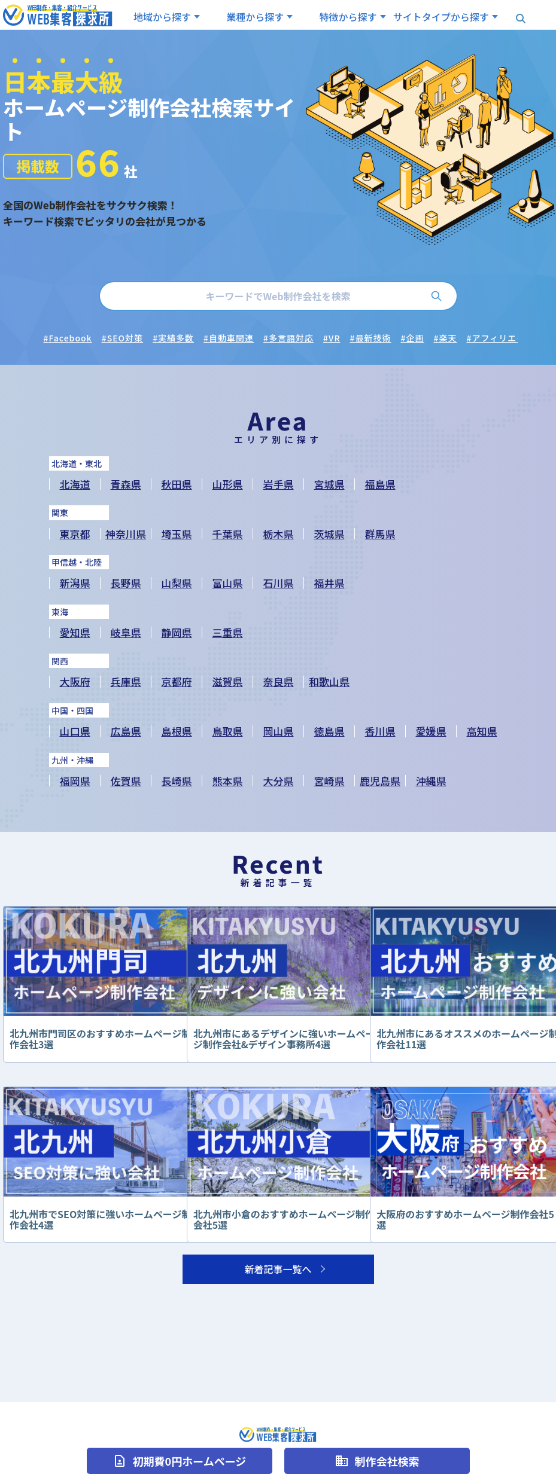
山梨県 (177, 582)
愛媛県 (431, 731)
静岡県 (177, 632)
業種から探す (255, 17)
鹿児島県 (380, 780)
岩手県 (278, 484)
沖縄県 (431, 780)
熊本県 (227, 780)
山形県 (227, 484)
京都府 (177, 681)
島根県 (177, 731)
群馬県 (380, 533)
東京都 (75, 533)
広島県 (126, 731)
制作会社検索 (377, 1461)
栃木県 (278, 533)
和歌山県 (329, 681)
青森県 (126, 484)
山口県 (75, 731)
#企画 (412, 338)
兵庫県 (126, 681)
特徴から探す (348, 17)
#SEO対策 (122, 338)
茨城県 (329, 533)
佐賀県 (126, 780)
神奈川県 (125, 533)
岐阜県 (126, 632)
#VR (331, 338)
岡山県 (278, 731)
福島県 (380, 484)
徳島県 (329, 731)
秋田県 (177, 484)
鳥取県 (227, 731)
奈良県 (278, 681)
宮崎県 (329, 780)
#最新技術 (370, 338)
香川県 (380, 731)
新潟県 (75, 582)
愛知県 (75, 632)
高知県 (482, 731)
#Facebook (68, 338)
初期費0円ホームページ (180, 1461)
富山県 (227, 582)
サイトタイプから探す (441, 17)
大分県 (278, 780)
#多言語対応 (288, 338)
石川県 (278, 582)
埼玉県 (177, 533)
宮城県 (329, 484)
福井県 (329, 582)
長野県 (126, 582)
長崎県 (177, 780)
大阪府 (75, 681)
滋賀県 (227, 681)
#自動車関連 (228, 338)
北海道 (75, 484)
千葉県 (227, 533)
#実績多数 (173, 338)
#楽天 (445, 338)
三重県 (227, 632)
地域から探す (162, 17)
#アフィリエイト (501, 338)
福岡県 (75, 780)
